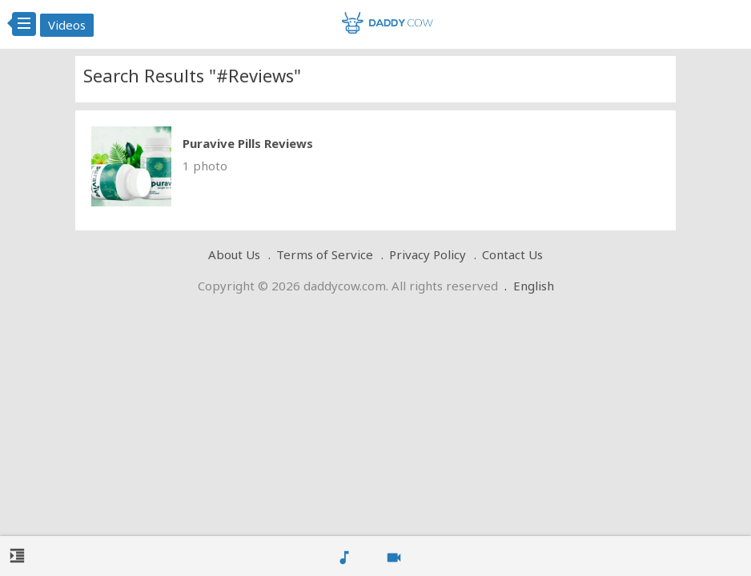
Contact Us (512, 254)
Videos (67, 25)
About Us (234, 254)
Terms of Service (324, 254)
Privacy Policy (427, 254)
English (533, 286)
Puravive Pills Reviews (248, 143)
